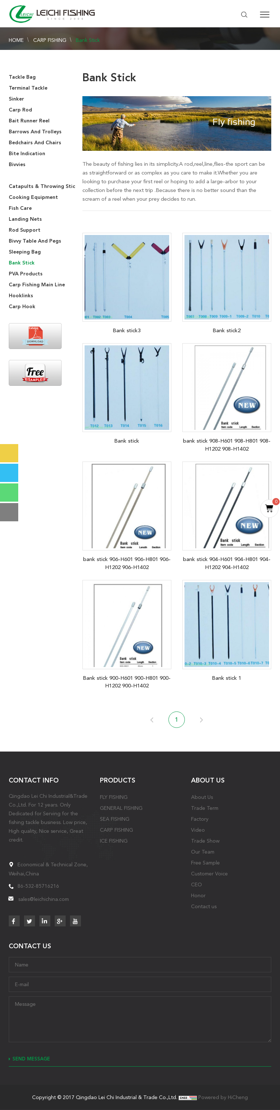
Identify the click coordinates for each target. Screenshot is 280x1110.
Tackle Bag (22, 77)
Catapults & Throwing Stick (43, 186)
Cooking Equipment (33, 197)
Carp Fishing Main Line (37, 285)
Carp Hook (22, 306)
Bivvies (17, 164)
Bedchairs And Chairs (35, 143)
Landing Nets (25, 219)
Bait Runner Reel (29, 121)
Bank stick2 (227, 330)
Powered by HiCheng (223, 1097)
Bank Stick (88, 40)
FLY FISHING (114, 797)
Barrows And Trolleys (35, 132)
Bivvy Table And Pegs (35, 241)
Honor (198, 895)
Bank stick (126, 441)
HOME (16, 40)
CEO (196, 884)
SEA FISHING (114, 819)
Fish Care (20, 208)
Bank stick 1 (226, 678)
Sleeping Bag (25, 252)
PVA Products (26, 274)
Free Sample (205, 863)
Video (198, 830)
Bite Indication (27, 153)
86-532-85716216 (38, 886)
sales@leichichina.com (43, 899)
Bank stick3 (127, 330)
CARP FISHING (49, 40)
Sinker (16, 99)
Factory (200, 819)
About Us (202, 797)
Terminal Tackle (28, 88)
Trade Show (205, 841)
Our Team (202, 852)
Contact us (204, 906)
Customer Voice (209, 873)
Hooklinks (21, 296)
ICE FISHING (114, 841)
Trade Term (204, 808)
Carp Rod (20, 110)
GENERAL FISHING (121, 808)
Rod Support (24, 230)
